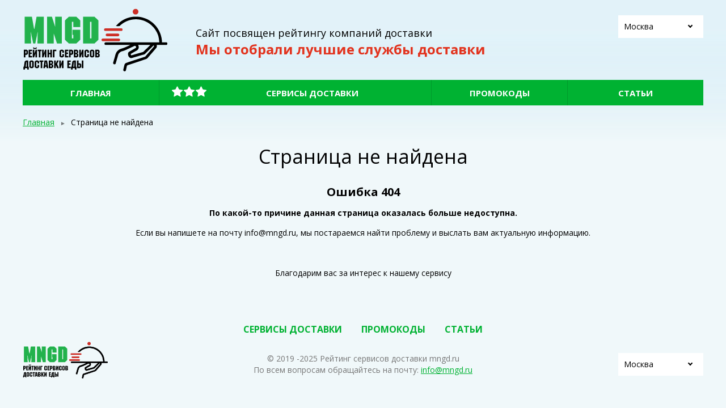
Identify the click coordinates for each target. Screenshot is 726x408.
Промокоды (500, 93)
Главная (90, 93)
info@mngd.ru (446, 369)
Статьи (635, 93)
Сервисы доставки (312, 93)
